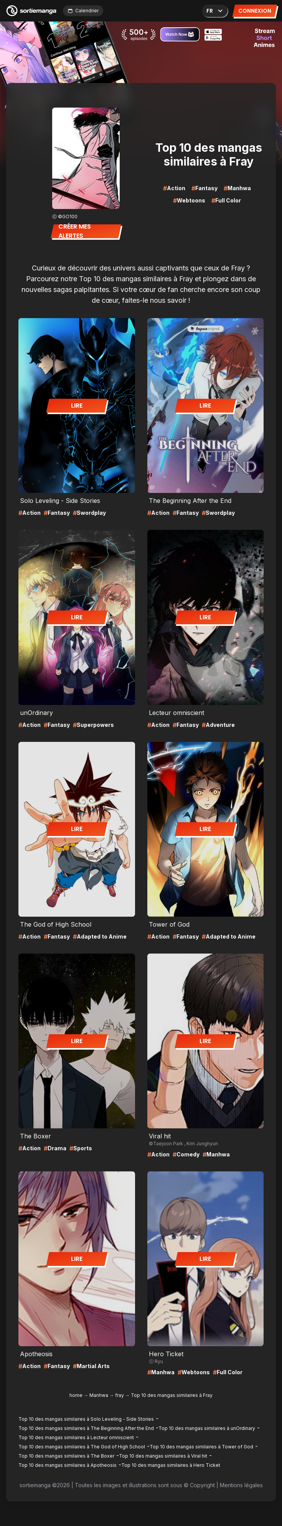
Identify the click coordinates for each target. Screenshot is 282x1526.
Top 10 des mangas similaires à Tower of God (201, 1447)
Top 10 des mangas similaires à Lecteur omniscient (76, 1437)
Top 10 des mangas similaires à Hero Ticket (170, 1465)
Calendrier (83, 10)
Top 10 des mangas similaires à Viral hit (163, 1456)
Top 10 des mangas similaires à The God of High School (81, 1447)
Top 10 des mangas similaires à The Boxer (66, 1456)
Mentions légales (241, 1485)
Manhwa (98, 1395)
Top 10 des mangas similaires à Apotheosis (67, 1465)
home (75, 1395)
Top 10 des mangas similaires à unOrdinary (206, 1428)
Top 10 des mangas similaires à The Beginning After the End (86, 1428)
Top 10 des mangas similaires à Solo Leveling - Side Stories (86, 1419)
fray (119, 1395)
